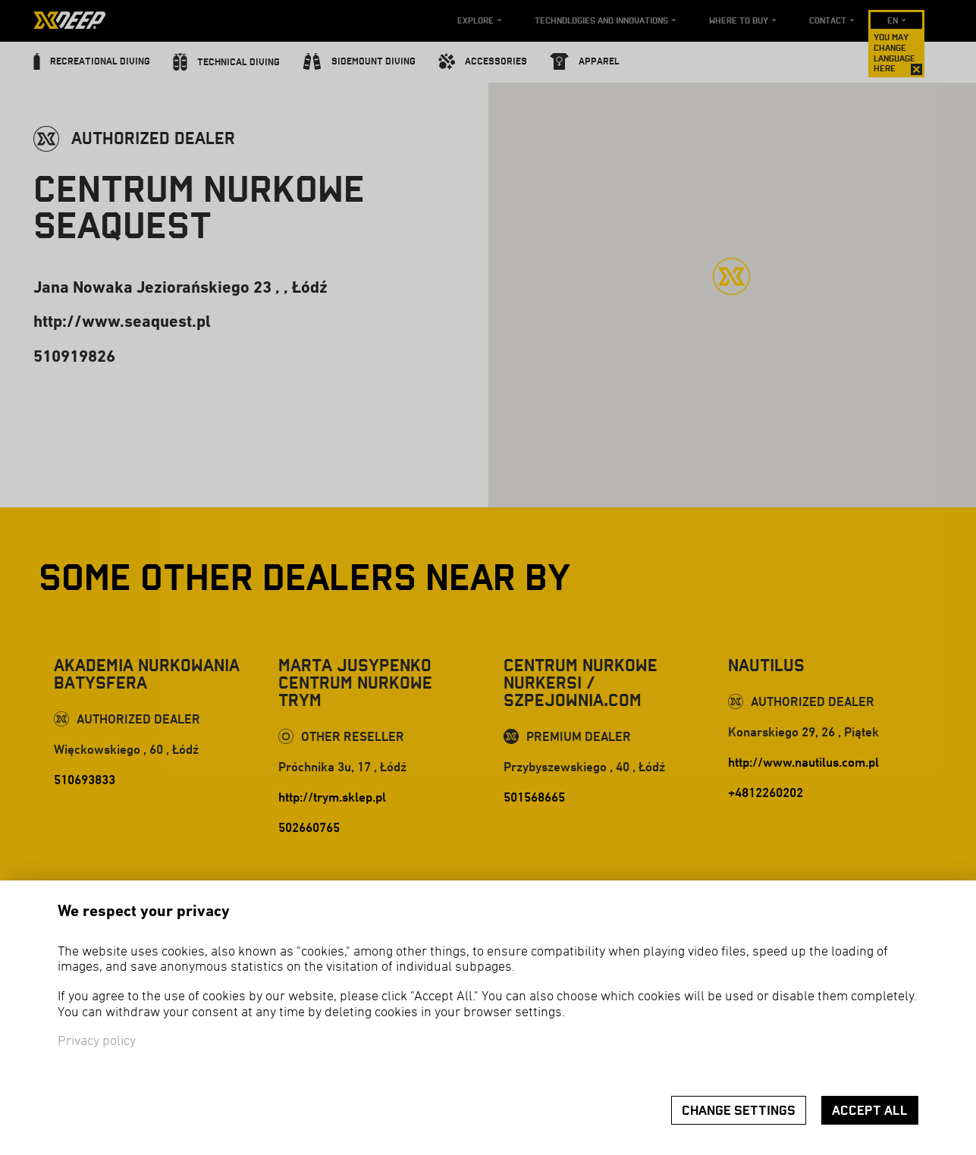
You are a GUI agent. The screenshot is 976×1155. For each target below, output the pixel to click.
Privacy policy (97, 1041)
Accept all (870, 1110)
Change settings (739, 1110)
